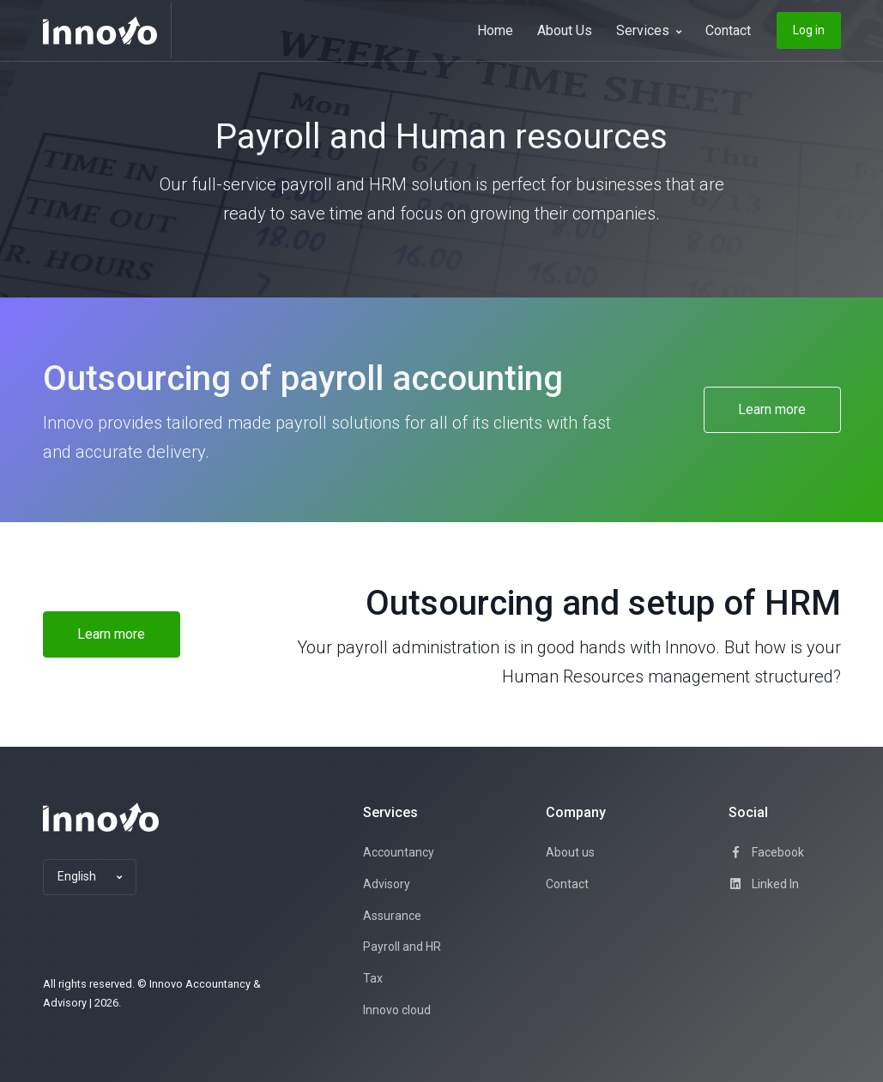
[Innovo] (107, 31)
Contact (728, 30)
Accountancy (398, 852)
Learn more (772, 409)
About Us (564, 30)
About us (570, 852)
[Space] (101, 817)
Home (495, 30)
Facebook (766, 852)
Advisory (386, 884)
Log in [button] (809, 30)
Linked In (764, 884)
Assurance (392, 916)
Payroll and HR (402, 946)
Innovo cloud (397, 1010)
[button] (89, 877)
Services (648, 30)
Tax (373, 978)
